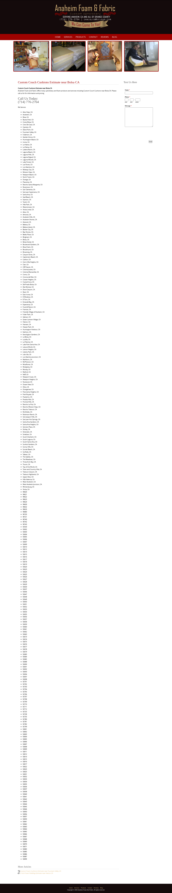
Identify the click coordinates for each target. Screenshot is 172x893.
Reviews (105, 37)
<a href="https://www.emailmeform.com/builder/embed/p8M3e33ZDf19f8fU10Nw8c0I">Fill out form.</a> (139, 118)
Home (58, 37)
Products (81, 37)
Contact (93, 37)
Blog (114, 37)
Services (68, 37)
